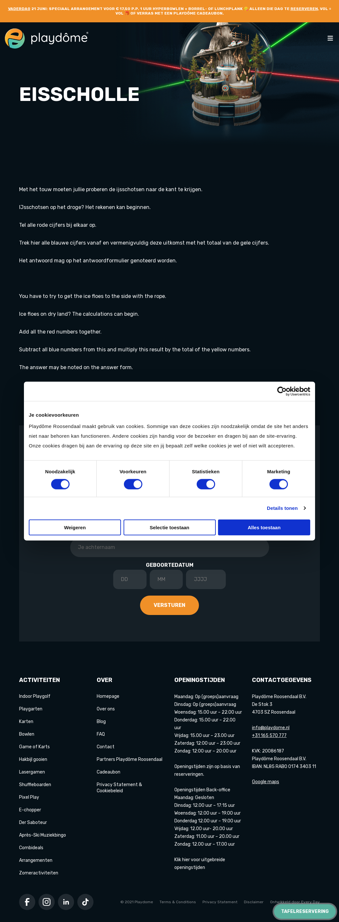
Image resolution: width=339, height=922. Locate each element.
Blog (101, 721)
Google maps (265, 782)
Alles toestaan (264, 527)
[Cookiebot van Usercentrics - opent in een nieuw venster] (282, 391)
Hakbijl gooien (33, 759)
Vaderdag (19, 8)
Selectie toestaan (170, 527)
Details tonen (282, 508)
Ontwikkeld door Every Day (295, 902)
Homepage (108, 696)
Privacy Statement (219, 902)
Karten (26, 721)
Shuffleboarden (35, 784)
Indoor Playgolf (34, 696)
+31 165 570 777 (269, 735)
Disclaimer (254, 902)
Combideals (31, 848)
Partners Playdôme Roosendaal (129, 759)
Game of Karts (34, 747)
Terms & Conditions (177, 902)
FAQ (101, 734)
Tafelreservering (305, 911)
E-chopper (30, 810)
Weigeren (75, 527)
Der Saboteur (33, 822)
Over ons (106, 709)
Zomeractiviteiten (38, 873)
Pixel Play (29, 797)
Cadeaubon (108, 772)
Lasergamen (32, 772)
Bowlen (26, 734)
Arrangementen (35, 860)
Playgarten (30, 709)
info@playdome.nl (271, 727)
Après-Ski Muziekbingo (42, 835)
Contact (106, 747)
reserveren (304, 8)
